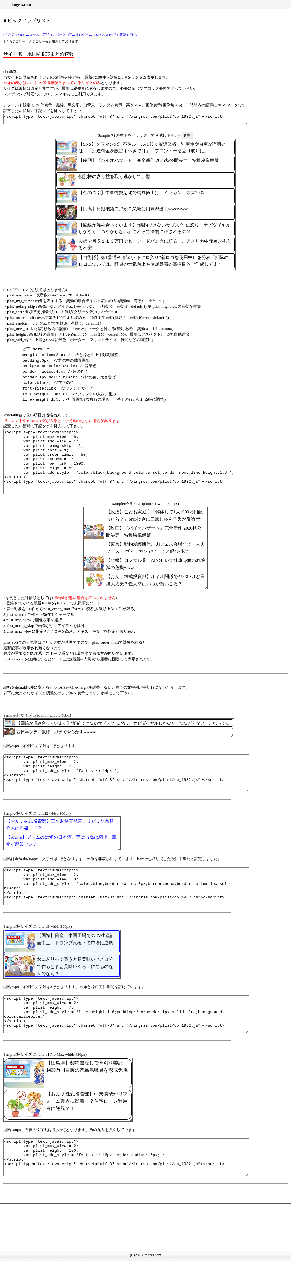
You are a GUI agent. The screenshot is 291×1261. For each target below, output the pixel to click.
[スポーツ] (59, 34)
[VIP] (20, 34)
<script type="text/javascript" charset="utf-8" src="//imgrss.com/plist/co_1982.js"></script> (141, 120)
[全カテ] (9, 34)
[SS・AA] (101, 34)
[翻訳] (123, 34)
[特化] (133, 34)
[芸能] (46, 34)
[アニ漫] (74, 34)
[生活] (113, 34)
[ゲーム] (87, 34)
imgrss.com (21, 4)
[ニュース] (32, 34)
